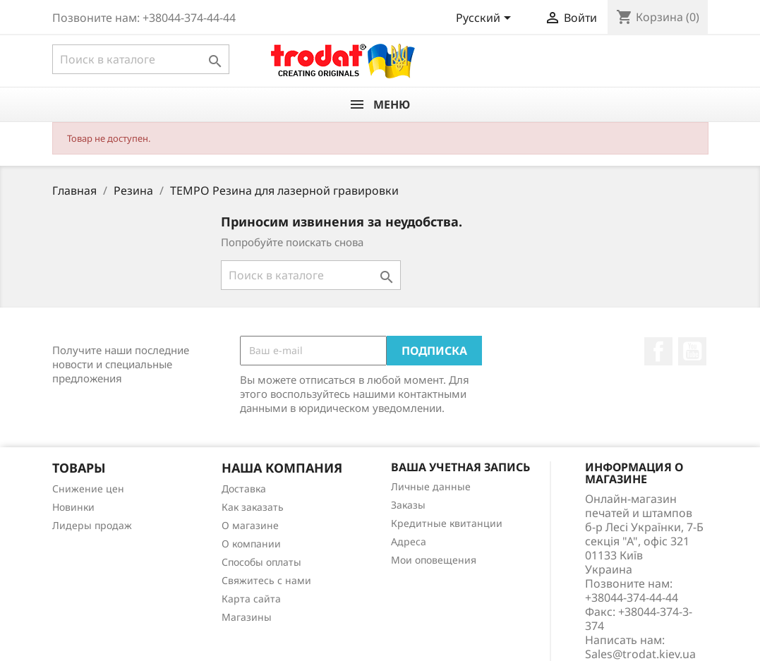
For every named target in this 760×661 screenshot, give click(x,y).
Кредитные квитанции (446, 523)
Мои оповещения (433, 559)
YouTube (692, 351)
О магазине (250, 525)
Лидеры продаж (92, 525)
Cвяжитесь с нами (266, 580)
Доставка (244, 488)
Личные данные (431, 486)
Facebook (658, 351)
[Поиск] (140, 59)
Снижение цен (88, 488)
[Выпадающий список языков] (486, 19)
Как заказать (253, 507)
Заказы (408, 504)
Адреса (408, 541)
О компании (251, 543)
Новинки (73, 507)
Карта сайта (251, 598)
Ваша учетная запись (460, 467)
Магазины (247, 617)
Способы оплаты (261, 562)
